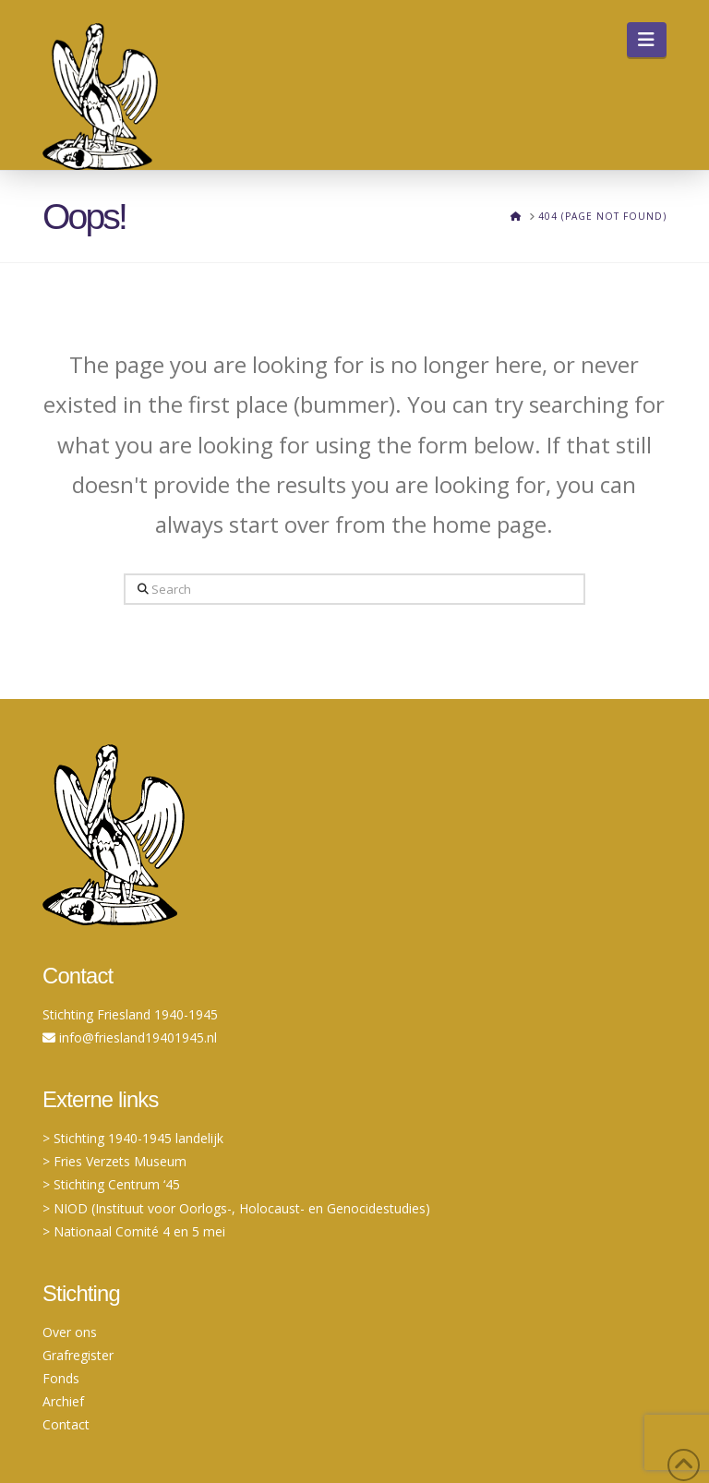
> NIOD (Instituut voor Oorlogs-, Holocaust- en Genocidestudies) (236, 1208)
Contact (66, 1424)
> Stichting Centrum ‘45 (111, 1184)
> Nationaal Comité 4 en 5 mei (133, 1231)
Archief (63, 1401)
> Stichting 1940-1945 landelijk (132, 1138)
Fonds (60, 1378)
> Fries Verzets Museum (114, 1161)
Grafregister (78, 1355)
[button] (647, 39)
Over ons (69, 1332)
